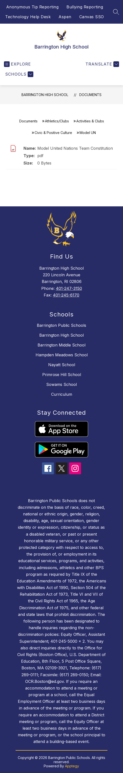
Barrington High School (44, 95)
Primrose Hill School (61, 374)
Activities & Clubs (90, 121)
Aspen (65, 16)
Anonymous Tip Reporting (32, 6)
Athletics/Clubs (57, 121)
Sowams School (61, 384)
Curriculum (61, 394)
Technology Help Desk (28, 16)
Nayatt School (61, 364)
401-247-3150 (69, 288)
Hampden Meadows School (62, 354)
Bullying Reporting (84, 6)
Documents (90, 95)
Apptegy (72, 766)
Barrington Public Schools (61, 325)
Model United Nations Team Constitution (75, 148)
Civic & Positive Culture (53, 133)
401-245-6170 (66, 295)
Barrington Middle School (61, 345)
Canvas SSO (91, 16)
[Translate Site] (101, 64)
